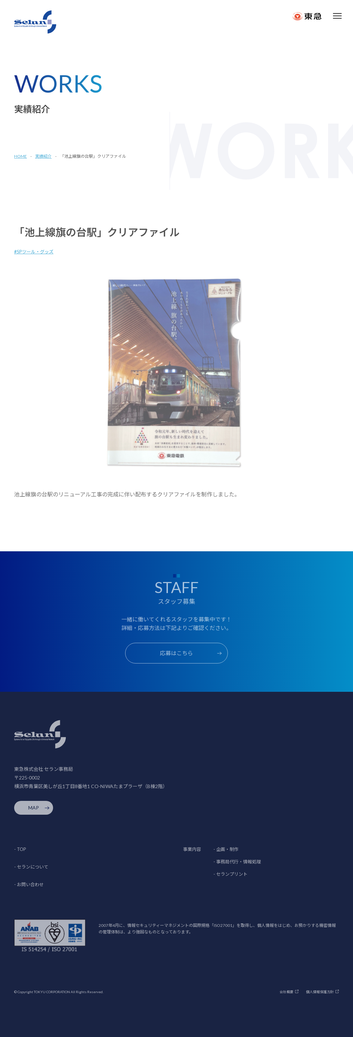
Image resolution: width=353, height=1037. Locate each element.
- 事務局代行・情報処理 (237, 861)
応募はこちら (176, 653)
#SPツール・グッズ (33, 251)
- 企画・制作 (226, 849)
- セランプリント (230, 874)
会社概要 (286, 992)
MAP (33, 808)
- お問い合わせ (29, 884)
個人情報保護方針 (320, 992)
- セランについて (31, 867)
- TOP (20, 849)
